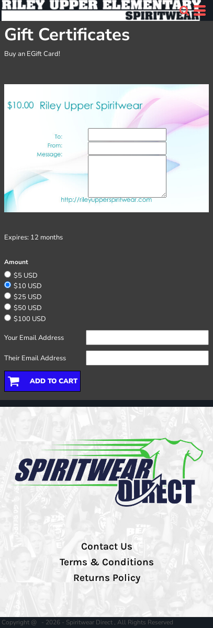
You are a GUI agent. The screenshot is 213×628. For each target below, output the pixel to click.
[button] (184, 10)
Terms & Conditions (107, 562)
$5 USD (26, 275)
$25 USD (28, 297)
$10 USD (28, 286)
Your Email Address (34, 337)
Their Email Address (35, 358)
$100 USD (30, 319)
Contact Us (106, 546)
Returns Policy (106, 578)
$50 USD (28, 308)
